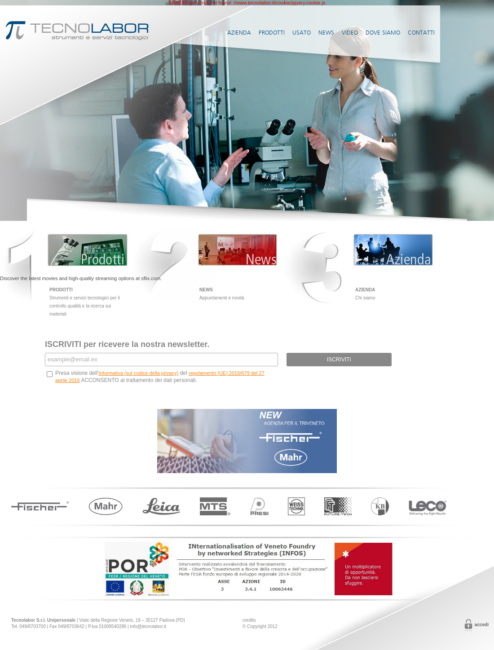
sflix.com (150, 278)
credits (249, 620)
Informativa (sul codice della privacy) (138, 373)
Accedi (482, 624)
